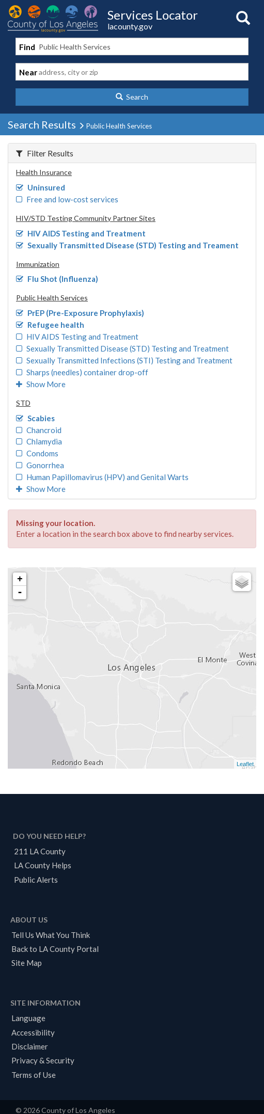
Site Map (26, 962)
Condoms (37, 453)
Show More (41, 384)
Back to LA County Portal (55, 948)
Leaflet (245, 764)
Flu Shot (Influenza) (57, 278)
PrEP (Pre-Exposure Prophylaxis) (80, 312)
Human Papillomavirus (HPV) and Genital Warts (102, 477)
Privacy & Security (42, 1060)
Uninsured (40, 187)
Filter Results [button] (44, 153)
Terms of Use (33, 1074)
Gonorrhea (40, 465)
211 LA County (40, 851)
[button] (132, 97)
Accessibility (33, 1032)
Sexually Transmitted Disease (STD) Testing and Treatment (122, 348)
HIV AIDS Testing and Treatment (81, 233)
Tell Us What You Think (50, 935)
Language (28, 1018)
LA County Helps (42, 865)
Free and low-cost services (67, 199)
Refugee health (50, 324)
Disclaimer (29, 1046)
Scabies (35, 418)
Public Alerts (36, 879)
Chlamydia (39, 441)
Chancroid (38, 430)
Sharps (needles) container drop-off (82, 372)
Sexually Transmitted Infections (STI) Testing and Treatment (124, 360)
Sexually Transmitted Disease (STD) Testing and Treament (127, 245)
